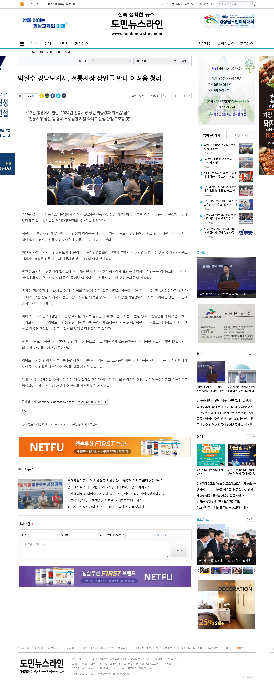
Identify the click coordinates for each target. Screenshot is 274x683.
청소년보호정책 (163, 648)
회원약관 (122, 648)
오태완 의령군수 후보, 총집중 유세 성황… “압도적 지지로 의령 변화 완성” (115, 481)
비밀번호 (63, 535)
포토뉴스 (246, 44)
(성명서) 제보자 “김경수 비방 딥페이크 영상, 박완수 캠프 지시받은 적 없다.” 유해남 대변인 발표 (227, 293)
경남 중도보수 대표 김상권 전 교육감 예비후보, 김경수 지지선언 (109, 487)
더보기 (249, 354)
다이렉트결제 (88, 648)
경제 (33, 52)
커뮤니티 (204, 44)
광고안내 (38, 648)
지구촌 (67, 52)
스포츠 (63, 44)
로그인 (164, 4)
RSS (240, 648)
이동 (184, 60)
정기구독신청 (107, 648)
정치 (41, 52)
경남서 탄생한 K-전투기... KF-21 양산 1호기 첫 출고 (227, 560)
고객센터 (227, 648)
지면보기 (189, 4)
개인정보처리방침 (141, 648)
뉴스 (34, 44)
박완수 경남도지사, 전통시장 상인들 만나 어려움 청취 (90, 78)
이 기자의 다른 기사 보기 (92, 401)
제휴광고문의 (55, 648)
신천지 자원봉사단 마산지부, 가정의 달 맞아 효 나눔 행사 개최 (107, 507)
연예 (47, 44)
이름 (24, 535)
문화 (57, 52)
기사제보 (71, 648)
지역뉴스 (81, 44)
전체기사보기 (205, 4)
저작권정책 (212, 648)
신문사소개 (23, 648)
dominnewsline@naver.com (56, 401)
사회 (49, 52)
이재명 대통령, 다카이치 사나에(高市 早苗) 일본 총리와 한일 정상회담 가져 (116, 494)
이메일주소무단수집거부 (189, 648)
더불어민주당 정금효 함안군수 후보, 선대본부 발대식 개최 (105, 500)
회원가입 (176, 4)
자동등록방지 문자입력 (112, 535)
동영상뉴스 (225, 44)
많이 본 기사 (211, 135)
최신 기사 (241, 135)
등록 (179, 549)
